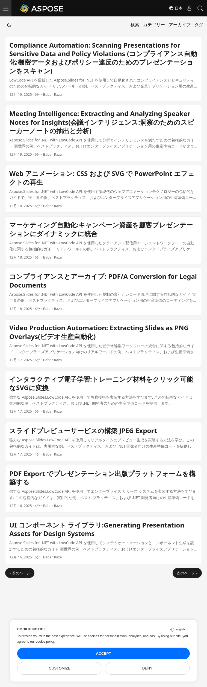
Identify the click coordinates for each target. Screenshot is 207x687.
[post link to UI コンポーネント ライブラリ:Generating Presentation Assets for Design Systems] (103, 540)
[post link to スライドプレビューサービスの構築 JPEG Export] (103, 441)
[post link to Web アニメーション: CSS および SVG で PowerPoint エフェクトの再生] (103, 188)
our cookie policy (42, 641)
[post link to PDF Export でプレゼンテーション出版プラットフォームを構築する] (103, 488)
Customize (59, 668)
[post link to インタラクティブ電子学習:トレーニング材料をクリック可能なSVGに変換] (103, 394)
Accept (103, 653)
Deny (147, 668)
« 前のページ (20, 572)
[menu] (5, 8)
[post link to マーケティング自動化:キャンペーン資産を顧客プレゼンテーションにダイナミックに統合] (103, 240)
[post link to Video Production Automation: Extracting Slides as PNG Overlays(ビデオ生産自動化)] (103, 343)
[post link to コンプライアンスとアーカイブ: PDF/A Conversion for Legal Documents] (103, 291)
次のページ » (187, 572)
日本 (175, 8)
